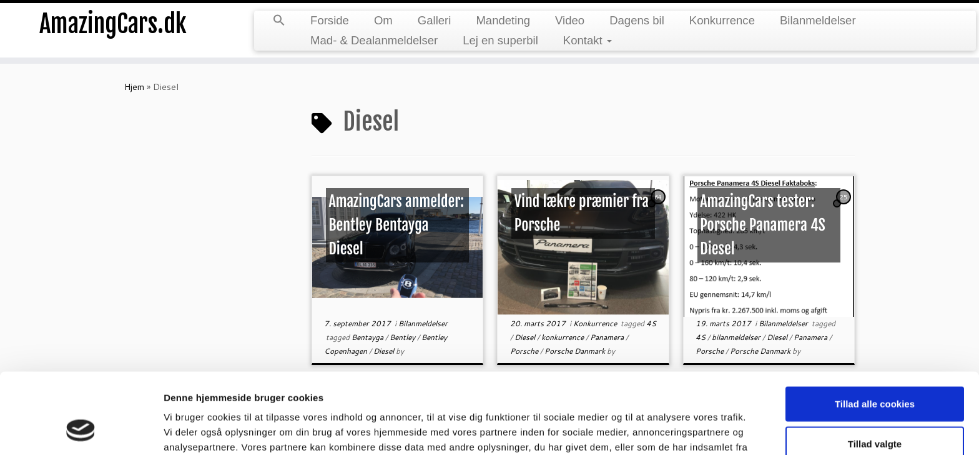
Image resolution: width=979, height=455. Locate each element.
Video (569, 20)
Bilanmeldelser (818, 20)
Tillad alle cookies (875, 331)
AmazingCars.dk (113, 25)
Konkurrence (722, 20)
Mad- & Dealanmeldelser (374, 40)
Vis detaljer (649, 430)
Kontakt (587, 40)
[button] (279, 21)
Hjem (134, 87)
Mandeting (503, 20)
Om (383, 20)
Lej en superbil (500, 40)
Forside (329, 20)
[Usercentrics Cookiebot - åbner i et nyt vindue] (80, 430)
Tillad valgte (875, 371)
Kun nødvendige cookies (874, 411)
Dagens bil (636, 20)
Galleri (434, 20)
